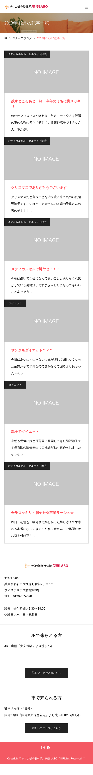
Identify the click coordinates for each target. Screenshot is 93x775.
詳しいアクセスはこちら (46, 672)
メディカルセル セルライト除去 (27, 54)
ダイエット (15, 303)
